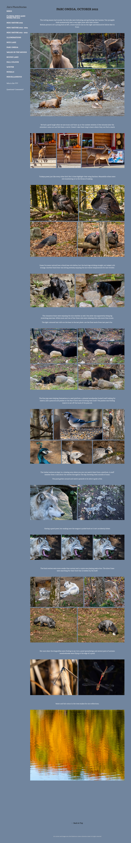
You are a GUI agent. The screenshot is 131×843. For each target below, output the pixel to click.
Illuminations (14, 37)
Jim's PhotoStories (17, 7)
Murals (10, 72)
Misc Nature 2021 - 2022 (17, 32)
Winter (10, 67)
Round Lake (12, 57)
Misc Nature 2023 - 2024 (17, 28)
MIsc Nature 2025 (15, 23)
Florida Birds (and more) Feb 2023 (16, 17)
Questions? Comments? (15, 90)
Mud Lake (11, 42)
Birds (9, 11)
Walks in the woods (17, 52)
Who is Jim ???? (12, 83)
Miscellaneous (14, 77)
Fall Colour (13, 62)
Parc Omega (12, 47)
